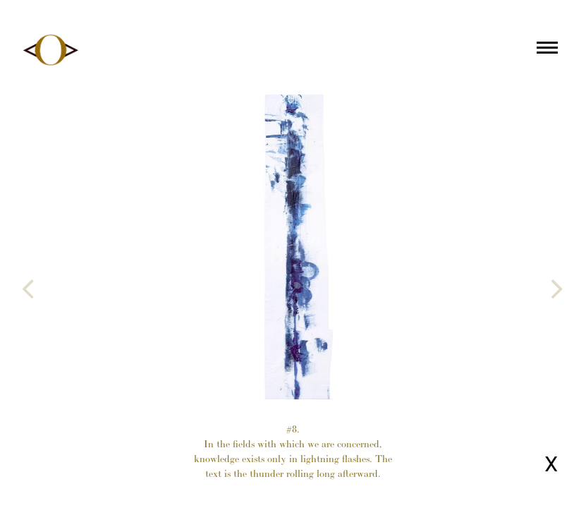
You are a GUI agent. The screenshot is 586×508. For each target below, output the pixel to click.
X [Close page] (551, 464)
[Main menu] (547, 50)
